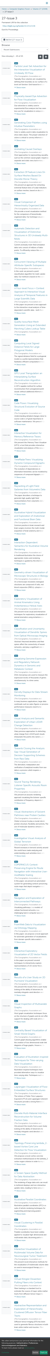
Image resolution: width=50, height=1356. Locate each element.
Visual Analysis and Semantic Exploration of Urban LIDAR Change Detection (29, 722)
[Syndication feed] (40, 57)
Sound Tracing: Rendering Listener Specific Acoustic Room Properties (30, 785)
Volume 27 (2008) (40, 9)
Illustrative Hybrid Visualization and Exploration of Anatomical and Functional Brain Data (30, 516)
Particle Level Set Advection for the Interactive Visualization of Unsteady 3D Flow (30, 70)
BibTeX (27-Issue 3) (12, 40)
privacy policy (29, 1348)
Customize (5, 1352)
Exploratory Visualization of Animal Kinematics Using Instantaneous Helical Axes (28, 602)
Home (4, 9)
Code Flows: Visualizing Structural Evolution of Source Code (29, 407)
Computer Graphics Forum (19, 9)
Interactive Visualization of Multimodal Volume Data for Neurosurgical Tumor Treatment (30, 1253)
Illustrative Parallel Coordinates (30, 1199)
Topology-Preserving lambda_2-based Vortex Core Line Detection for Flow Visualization (30, 1147)
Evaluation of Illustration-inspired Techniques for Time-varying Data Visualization (31, 1060)
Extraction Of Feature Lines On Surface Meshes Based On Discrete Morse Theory (29, 176)
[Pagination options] (46, 57)
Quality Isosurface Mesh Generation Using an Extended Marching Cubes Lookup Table (30, 325)
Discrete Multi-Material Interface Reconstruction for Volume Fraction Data (30, 1117)
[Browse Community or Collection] (25, 50)
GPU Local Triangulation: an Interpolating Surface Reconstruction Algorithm (28, 377)
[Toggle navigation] (47, 3)
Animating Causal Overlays (28, 149)
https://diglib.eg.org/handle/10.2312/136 (19, 26)
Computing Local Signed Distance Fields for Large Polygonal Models (26, 347)
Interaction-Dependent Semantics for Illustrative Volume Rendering (31, 546)
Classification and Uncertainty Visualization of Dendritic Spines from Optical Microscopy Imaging (30, 632)
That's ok (43, 1352)
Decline (35, 1352)
